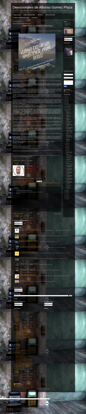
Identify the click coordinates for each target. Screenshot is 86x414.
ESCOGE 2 (67, 149)
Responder (18, 193)
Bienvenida (40, 14)
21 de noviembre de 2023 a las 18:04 (26, 190)
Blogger (48, 388)
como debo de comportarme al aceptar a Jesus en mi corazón (42, 182)
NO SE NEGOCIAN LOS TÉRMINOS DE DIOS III (69, 176)
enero (67, 198)
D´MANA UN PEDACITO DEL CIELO (21, 17)
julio (16, 371)
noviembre (68, 106)
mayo (67, 192)
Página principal (17, 14)
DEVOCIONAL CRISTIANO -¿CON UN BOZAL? (28, 274)
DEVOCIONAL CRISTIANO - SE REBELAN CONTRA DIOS (30, 234)
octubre (67, 107)
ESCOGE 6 (67, 143)
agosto (67, 110)
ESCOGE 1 (67, 150)
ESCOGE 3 (67, 147)
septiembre (68, 109)
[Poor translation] (4, 397)
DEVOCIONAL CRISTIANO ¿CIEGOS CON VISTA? (28, 257)
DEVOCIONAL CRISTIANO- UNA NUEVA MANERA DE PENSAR (30, 246)
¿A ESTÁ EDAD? (22, 280)
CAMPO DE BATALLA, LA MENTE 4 (68, 112)
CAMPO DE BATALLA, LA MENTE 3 (68, 116)
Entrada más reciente (18, 213)
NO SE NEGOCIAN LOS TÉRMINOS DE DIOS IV (69, 172)
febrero (67, 197)
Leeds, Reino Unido (19, 185)
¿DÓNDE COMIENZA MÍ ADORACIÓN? (69, 131)
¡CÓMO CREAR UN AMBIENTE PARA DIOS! (23, 182)
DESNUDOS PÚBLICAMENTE (69, 155)
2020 (16, 315)
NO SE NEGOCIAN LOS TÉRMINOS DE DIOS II (69, 179)
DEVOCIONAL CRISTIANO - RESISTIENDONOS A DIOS (29, 229)
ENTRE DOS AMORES (68, 140)
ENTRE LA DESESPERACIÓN (69, 163)
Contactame (34, 17)
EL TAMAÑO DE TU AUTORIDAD (69, 157)
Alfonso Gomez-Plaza (50, 14)
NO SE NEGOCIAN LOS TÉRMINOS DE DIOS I (69, 182)
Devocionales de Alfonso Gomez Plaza (42, 7)
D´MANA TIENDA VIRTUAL (29, 14)
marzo (67, 195)
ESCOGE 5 (67, 144)
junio (67, 191)
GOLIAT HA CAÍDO (69, 161)
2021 (66, 100)
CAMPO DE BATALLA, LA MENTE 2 (68, 119)
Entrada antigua (57, 213)
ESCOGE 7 (67, 141)
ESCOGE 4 (67, 146)
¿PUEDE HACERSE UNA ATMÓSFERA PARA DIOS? (69, 128)
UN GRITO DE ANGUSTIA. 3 (68, 185)
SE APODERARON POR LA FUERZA (69, 152)
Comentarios (67, 40)
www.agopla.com (28, 165)
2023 (66, 97)
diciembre (67, 104)
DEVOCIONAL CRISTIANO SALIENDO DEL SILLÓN (28, 240)
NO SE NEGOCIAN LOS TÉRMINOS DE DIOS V (69, 169)
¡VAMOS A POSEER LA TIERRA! (69, 122)
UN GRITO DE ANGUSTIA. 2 (68, 188)
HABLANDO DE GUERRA (68, 159)
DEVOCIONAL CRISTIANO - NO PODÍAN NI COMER (29, 263)
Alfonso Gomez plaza (69, 90)
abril (66, 194)
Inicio (38, 213)
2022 (66, 99)
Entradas (66, 38)
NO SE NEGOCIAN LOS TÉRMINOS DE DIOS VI (69, 166)
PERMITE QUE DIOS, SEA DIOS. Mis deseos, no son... (69, 136)
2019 (66, 103)
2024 (66, 96)
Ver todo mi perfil (66, 92)
